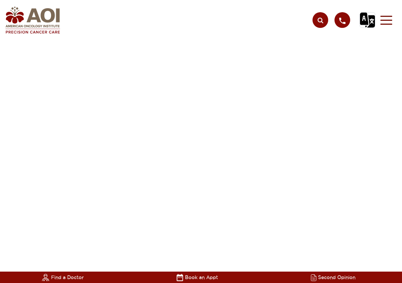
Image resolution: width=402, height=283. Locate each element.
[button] (386, 20)
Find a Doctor (63, 277)
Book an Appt (197, 277)
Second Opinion (333, 277)
